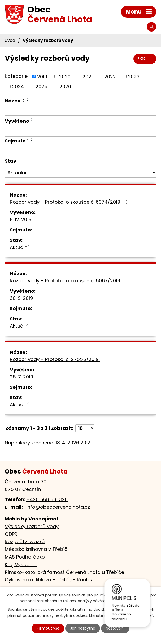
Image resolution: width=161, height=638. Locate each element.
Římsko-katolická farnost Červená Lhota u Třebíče (64, 572)
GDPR (11, 534)
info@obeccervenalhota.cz (58, 507)
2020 (65, 76)
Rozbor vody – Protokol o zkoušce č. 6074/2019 (70, 202)
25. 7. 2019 (21, 376)
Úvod (10, 40)
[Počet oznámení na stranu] (84, 428)
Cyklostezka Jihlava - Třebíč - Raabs (48, 579)
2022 (110, 76)
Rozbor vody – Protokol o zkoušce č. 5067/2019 (70, 280)
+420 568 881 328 (47, 499)
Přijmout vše (48, 628)
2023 (134, 76)
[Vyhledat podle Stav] (80, 172)
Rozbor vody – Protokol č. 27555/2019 (59, 359)
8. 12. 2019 (20, 219)
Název (15, 100)
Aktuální (19, 247)
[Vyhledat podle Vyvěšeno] (80, 131)
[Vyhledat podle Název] (80, 110)
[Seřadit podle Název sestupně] (28, 100)
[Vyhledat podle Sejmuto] (80, 151)
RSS (145, 58)
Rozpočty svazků (25, 541)
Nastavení (115, 628)
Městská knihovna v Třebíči (36, 549)
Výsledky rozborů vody (32, 526)
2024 (18, 86)
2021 (87, 76)
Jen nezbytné (82, 628)
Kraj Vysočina (21, 564)
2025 (41, 86)
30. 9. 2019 (21, 298)
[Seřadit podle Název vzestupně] (28, 98)
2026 (65, 86)
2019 (42, 76)
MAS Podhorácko (25, 557)
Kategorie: (17, 76)
